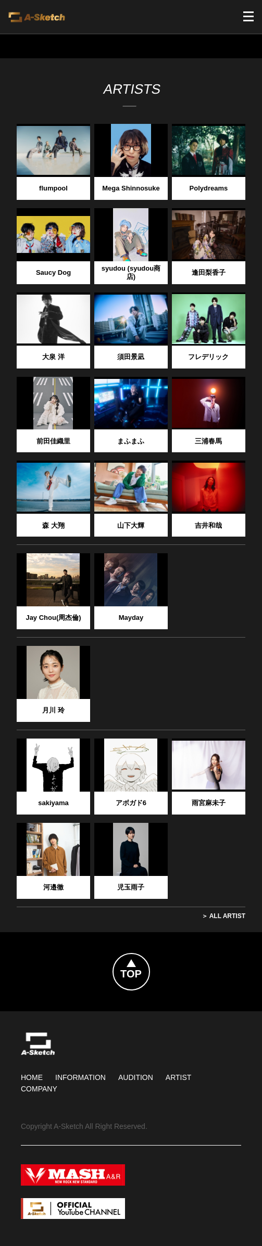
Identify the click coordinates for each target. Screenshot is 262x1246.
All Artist (227, 916)
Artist (179, 1077)
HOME (32, 1077)
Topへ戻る (149, 960)
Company (39, 1089)
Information (80, 1077)
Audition (135, 1077)
